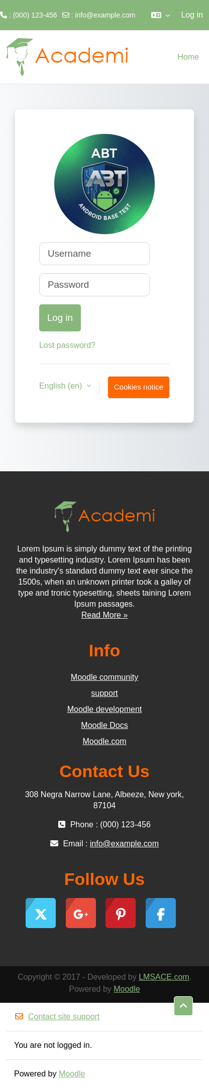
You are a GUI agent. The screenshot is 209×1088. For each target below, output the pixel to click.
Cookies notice (138, 387)
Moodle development (104, 709)
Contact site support (56, 1016)
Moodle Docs (104, 725)
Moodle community (104, 677)
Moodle (127, 989)
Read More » (104, 615)
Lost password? (67, 345)
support (104, 693)
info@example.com (105, 15)
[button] (160, 15)
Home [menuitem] (188, 57)
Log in (192, 15)
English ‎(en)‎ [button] (61, 386)
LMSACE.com (164, 977)
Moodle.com (104, 741)
